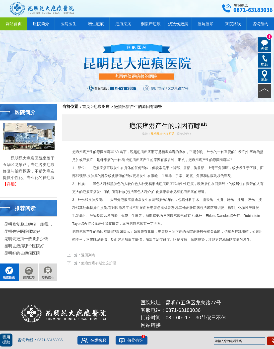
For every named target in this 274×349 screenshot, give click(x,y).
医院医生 (68, 24)
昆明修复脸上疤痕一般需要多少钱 (34, 224)
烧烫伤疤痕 (178, 24)
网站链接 (151, 325)
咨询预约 (260, 24)
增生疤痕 (96, 24)
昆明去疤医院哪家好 (22, 231)
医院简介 (41, 24)
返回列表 (88, 255)
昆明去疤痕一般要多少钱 (26, 239)
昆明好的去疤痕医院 (22, 253)
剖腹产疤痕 (151, 24)
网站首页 (14, 24)
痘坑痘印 (205, 24)
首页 (86, 106)
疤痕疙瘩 (123, 24)
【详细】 (11, 184)
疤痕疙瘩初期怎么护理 (98, 263)
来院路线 (233, 24)
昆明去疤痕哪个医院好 (24, 246)
